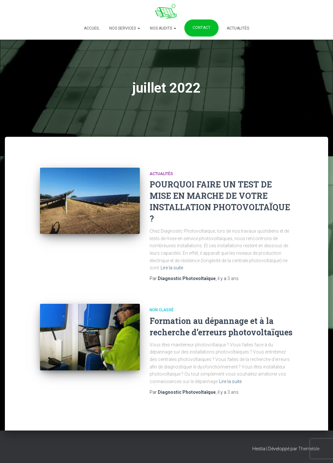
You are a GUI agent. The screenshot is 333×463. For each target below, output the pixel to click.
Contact (201, 27)
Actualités (238, 28)
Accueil (92, 28)
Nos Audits (163, 28)
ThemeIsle (308, 448)
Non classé (162, 310)
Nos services (124, 28)
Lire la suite (172, 267)
